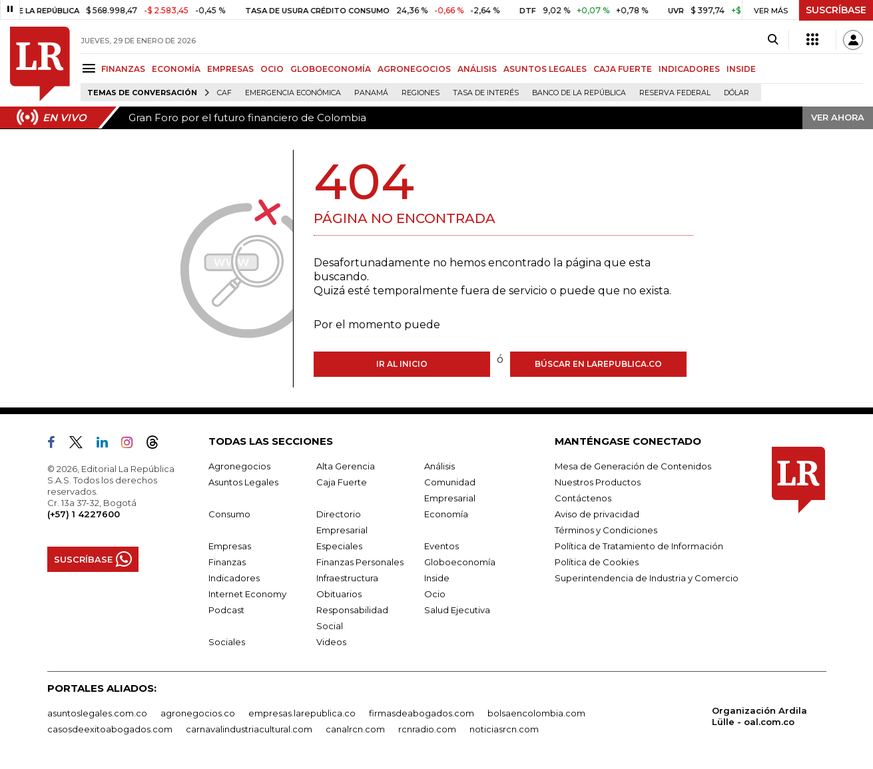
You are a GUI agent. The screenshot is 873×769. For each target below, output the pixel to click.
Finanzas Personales (360, 562)
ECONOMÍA (176, 69)
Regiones (420, 93)
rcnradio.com (427, 729)
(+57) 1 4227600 (83, 514)
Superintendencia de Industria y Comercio (646, 578)
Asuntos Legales (243, 482)
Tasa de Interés (486, 93)
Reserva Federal (675, 93)
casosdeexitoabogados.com (109, 729)
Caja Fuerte (341, 482)
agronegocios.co (197, 713)
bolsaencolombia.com (536, 713)
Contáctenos (583, 498)
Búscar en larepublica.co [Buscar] (598, 364)
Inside (436, 578)
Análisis (439, 466)
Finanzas (227, 562)
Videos (331, 642)
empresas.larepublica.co (302, 713)
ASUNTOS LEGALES (545, 69)
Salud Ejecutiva (457, 610)
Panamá (371, 93)
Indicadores (234, 578)
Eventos (441, 546)
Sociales (226, 642)
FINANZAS (123, 69)
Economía (446, 514)
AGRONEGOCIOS (414, 69)
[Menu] (91, 68)
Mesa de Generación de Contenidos (633, 466)
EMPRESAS (230, 69)
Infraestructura (347, 578)
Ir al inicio (402, 364)
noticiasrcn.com (504, 729)
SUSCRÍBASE (836, 10)
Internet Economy (247, 594)
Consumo (229, 514)
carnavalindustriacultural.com (249, 729)
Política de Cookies (597, 562)
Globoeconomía (459, 562)
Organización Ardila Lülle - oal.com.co (759, 716)
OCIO (272, 69)
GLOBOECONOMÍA (330, 69)
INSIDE (741, 69)
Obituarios (339, 594)
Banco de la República (579, 93)
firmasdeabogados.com (421, 713)
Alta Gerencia (345, 466)
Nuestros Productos (598, 482)
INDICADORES (689, 69)
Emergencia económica (293, 93)
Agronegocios (239, 466)
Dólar (736, 93)
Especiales (339, 546)
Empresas (229, 546)
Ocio (434, 594)
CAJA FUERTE (622, 69)
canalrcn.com (355, 729)
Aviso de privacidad (597, 514)
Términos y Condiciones (606, 530)
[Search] (773, 40)
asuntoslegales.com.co (97, 713)
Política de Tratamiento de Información (639, 546)
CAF (224, 93)
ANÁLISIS (477, 69)
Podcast (226, 610)
